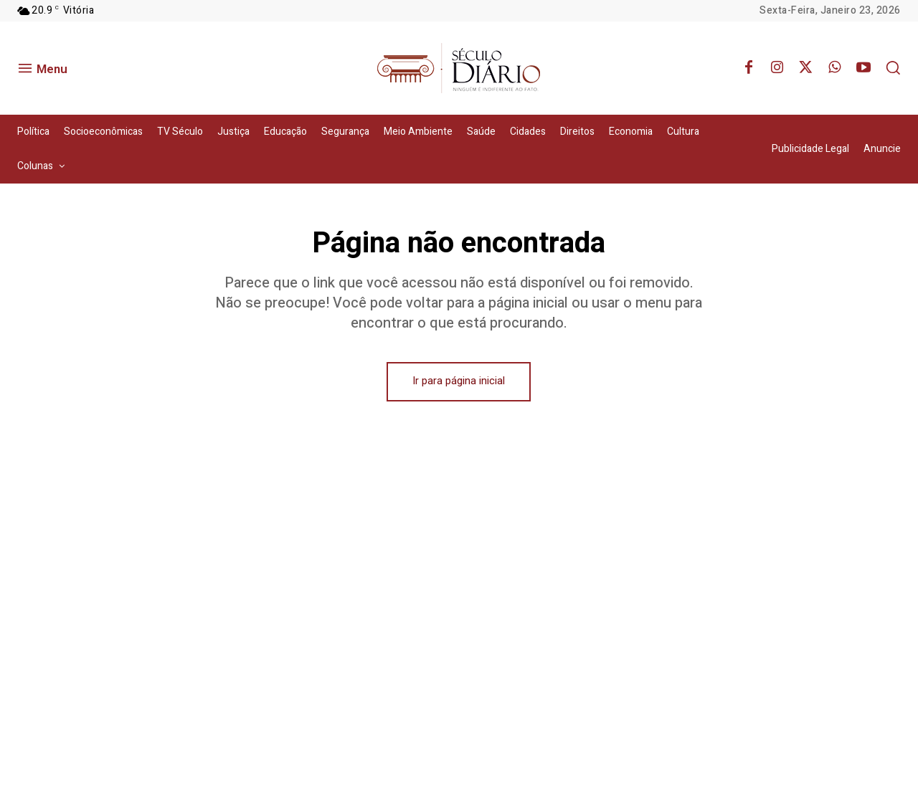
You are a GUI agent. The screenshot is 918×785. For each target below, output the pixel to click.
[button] (893, 67)
